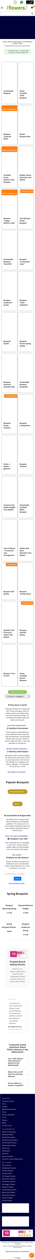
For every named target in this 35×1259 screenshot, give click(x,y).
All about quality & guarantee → (17, 749)
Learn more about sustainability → (17, 836)
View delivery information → (18, 772)
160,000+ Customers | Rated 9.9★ (18, 52)
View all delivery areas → (17, 883)
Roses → (17, 804)
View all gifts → (17, 855)
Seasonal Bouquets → (17, 792)
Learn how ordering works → (17, 725)
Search (17, 879)
